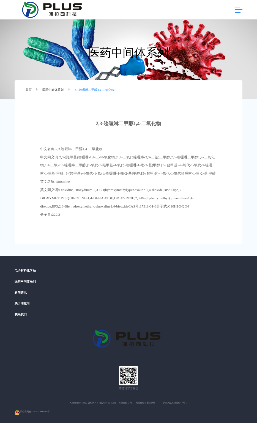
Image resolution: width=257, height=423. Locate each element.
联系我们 (21, 314)
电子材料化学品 (25, 270)
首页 (29, 89)
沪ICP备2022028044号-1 (175, 403)
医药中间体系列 (53, 89)
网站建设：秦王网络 (145, 403)
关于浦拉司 (22, 303)
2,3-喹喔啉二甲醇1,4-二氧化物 (94, 89)
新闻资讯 (21, 292)
